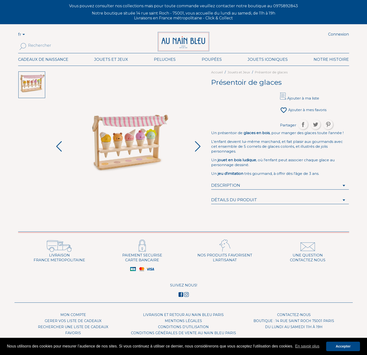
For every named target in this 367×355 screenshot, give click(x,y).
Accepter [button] (343, 346)
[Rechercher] (50, 45)
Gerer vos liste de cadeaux (73, 327)
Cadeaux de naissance (43, 66)
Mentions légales (183, 327)
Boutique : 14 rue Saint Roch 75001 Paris (293, 327)
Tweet (315, 131)
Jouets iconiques (268, 66)
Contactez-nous (294, 321)
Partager (303, 131)
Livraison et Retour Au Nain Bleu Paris (183, 321)
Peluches (165, 66)
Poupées (212, 66)
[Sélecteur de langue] (24, 35)
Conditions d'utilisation (183, 334)
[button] (197, 153)
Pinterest (328, 131)
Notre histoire (331, 66)
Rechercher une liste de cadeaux (73, 334)
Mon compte (73, 321)
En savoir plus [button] (307, 346)
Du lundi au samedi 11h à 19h (294, 334)
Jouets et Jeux (111, 66)
